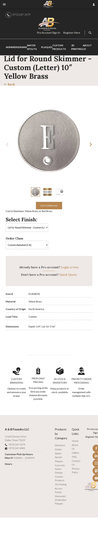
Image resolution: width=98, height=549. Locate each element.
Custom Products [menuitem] (59, 47)
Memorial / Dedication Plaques (60, 500)
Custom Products (59, 478)
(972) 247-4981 (17, 448)
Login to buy (70, 267)
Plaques (59, 461)
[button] (90, 144)
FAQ (74, 456)
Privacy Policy (76, 470)
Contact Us (76, 462)
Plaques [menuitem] (46, 47)
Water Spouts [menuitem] (32, 47)
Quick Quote (68, 274)
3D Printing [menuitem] (77, 47)
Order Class (14, 238)
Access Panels (58, 490)
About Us (75, 446)
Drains (58, 449)
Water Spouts (58, 455)
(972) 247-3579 (21, 14)
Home (75, 440)
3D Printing (60, 484)
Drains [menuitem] (22, 47)
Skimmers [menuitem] (12, 47)
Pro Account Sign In (48, 32)
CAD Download (49, 205)
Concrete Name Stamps (60, 469)
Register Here (71, 32)
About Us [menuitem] (87, 47)
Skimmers (60, 445)
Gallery (75, 452)
